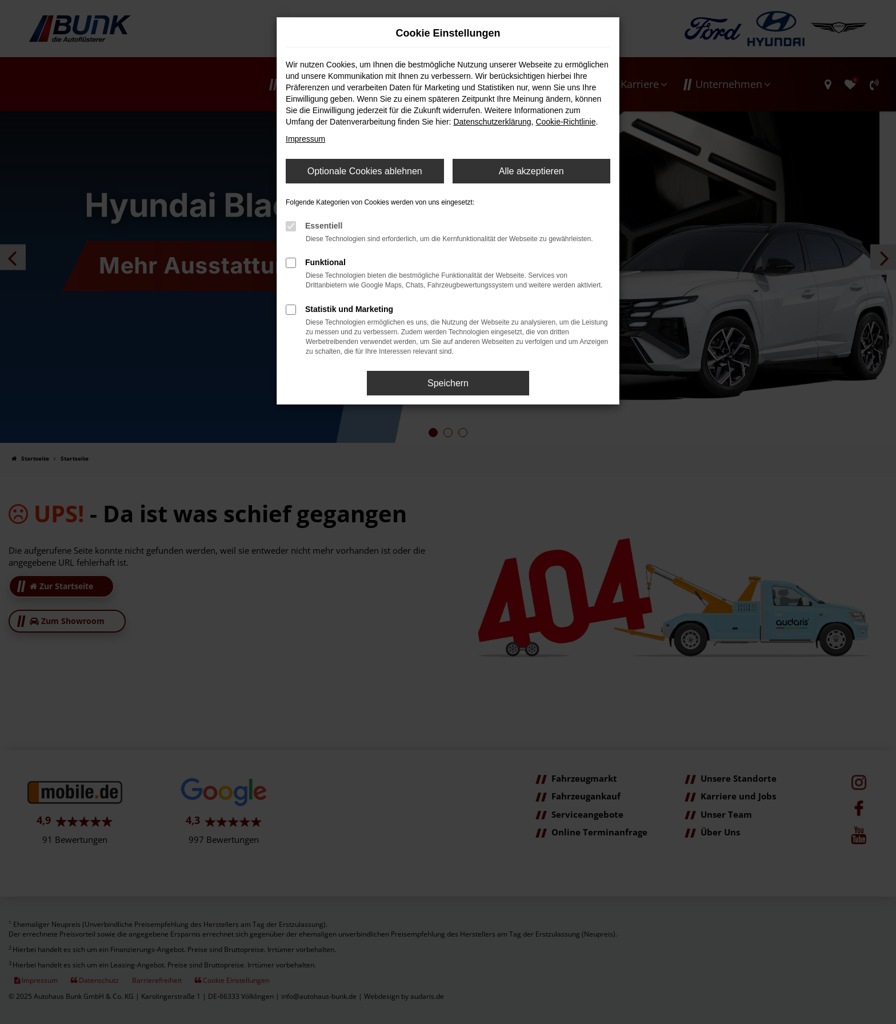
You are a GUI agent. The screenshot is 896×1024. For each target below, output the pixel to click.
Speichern (448, 383)
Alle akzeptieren (531, 171)
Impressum (305, 138)
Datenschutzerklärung (492, 121)
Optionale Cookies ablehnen (364, 171)
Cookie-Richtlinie (565, 121)
